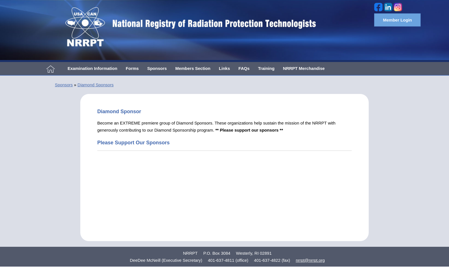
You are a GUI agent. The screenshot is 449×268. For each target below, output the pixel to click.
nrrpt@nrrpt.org (310, 260)
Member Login (397, 20)
